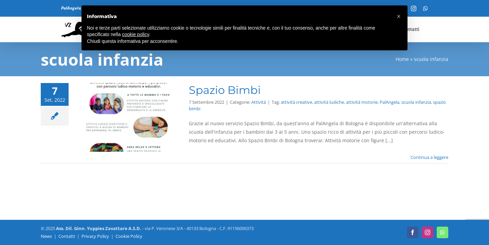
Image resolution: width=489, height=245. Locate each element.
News (46, 236)
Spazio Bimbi (225, 90)
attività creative (296, 102)
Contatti (66, 236)
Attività (258, 102)
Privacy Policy (95, 236)
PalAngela (389, 102)
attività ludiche (329, 102)
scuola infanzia (416, 102)
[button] (398, 16)
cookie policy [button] (135, 34)
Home (402, 59)
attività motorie (362, 102)
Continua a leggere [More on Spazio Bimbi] (429, 157)
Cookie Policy (128, 236)
